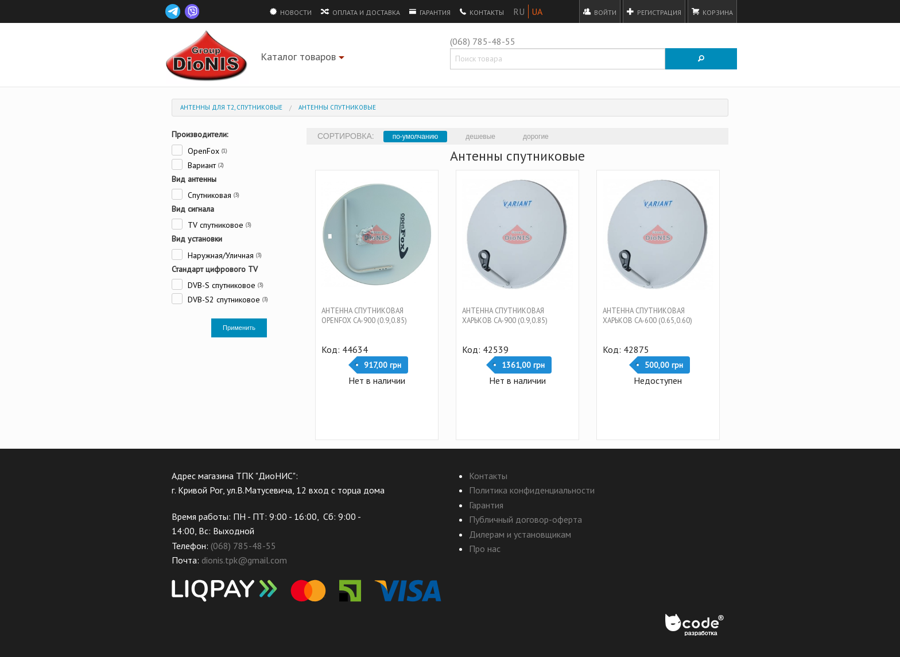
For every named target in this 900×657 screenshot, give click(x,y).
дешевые (480, 137)
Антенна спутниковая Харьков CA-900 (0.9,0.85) (505, 316)
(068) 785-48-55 (482, 41)
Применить (239, 327)
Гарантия (430, 11)
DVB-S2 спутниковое (220, 298)
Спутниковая (205, 194)
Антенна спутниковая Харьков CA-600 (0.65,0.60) (647, 316)
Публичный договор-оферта (525, 519)
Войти (599, 11)
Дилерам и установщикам (520, 534)
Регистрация (654, 11)
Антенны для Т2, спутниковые (231, 107)
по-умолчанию (416, 137)
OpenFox (199, 150)
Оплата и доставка (360, 11)
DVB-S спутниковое (217, 284)
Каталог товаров (304, 59)
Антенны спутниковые (337, 107)
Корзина (712, 11)
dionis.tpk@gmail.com (244, 560)
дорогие (536, 137)
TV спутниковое (211, 224)
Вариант (198, 164)
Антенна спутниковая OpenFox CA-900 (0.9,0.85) (364, 316)
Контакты (482, 11)
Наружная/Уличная (217, 254)
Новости (291, 11)
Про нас (485, 548)
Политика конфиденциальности (532, 490)
